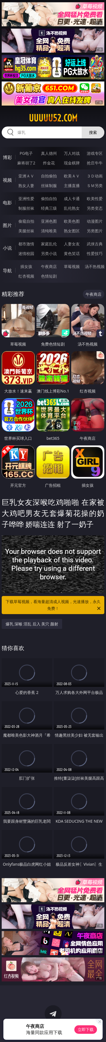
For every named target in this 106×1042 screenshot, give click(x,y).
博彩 (7, 157)
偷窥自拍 (26, 221)
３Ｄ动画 (95, 176)
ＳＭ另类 (95, 185)
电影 (7, 203)
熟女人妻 (26, 185)
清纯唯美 (49, 230)
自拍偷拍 (49, 176)
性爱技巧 (95, 253)
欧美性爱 (95, 198)
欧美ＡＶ (72, 176)
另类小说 (49, 253)
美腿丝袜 (26, 230)
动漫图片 (95, 221)
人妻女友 (72, 243)
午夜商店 (49, 266)
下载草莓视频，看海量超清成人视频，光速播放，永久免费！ (54, 605)
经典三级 (49, 208)
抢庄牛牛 (95, 163)
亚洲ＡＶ (26, 176)
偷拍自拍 (49, 198)
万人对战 (72, 153)
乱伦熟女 (72, 208)
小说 (7, 248)
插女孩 (26, 266)
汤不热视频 (95, 266)
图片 (7, 225)
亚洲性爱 (26, 198)
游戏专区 (95, 153)
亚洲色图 (49, 221)
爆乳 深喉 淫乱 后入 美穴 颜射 (32, 624)
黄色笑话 (72, 253)
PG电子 (26, 153)
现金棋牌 (72, 163)
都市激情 (26, 243)
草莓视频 (72, 266)
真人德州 (49, 153)
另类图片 (95, 230)
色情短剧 (49, 276)
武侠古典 (95, 243)
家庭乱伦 (49, 243)
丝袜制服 (49, 185)
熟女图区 (72, 230)
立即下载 (86, 1029)
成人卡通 (72, 198)
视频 (7, 180)
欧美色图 (72, 221)
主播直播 (72, 185)
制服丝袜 (26, 208)
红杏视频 (26, 276)
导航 (7, 270)
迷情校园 (26, 253)
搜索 (93, 132)
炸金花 (49, 163)
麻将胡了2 (26, 163)
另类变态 (95, 208)
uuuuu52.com (53, 118)
